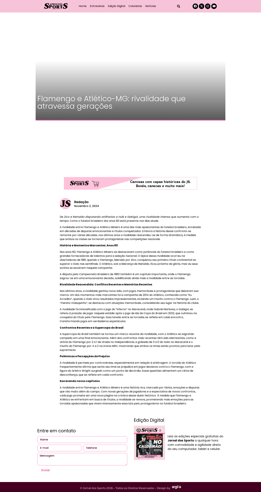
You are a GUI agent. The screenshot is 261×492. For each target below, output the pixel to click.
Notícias (150, 6)
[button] (178, 6)
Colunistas (135, 6)
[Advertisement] (130, 147)
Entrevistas (97, 6)
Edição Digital (116, 6)
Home (83, 6)
